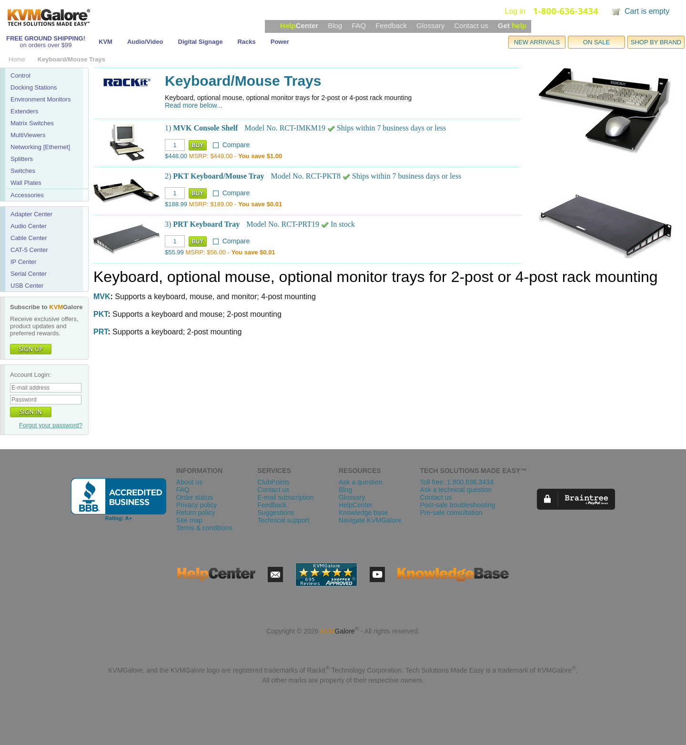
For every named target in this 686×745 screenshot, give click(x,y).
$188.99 (176, 204)
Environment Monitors (40, 99)
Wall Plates (25, 182)
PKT (100, 314)
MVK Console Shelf (205, 128)
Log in (514, 11)
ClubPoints (273, 482)
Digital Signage (200, 41)
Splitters (21, 158)
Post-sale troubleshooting (457, 505)
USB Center (26, 285)
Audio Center (28, 226)
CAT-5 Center (29, 249)
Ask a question (361, 482)
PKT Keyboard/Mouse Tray (218, 176)
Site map (189, 520)
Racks (246, 41)
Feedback (391, 25)
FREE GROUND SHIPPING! (45, 38)
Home (17, 59)
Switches (22, 170)
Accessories (27, 195)
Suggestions (275, 512)
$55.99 (174, 252)
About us (189, 482)
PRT (100, 332)
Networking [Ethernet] (40, 147)
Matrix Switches (32, 123)
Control (20, 75)
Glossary (430, 25)
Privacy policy (196, 505)
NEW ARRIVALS (537, 42)
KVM (105, 41)
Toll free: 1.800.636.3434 (457, 482)
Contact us (471, 25)
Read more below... (193, 105)
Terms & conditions (204, 528)
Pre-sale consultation (451, 512)
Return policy (195, 512)
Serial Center (28, 273)
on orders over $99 (45, 45)
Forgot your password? (50, 425)
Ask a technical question (456, 489)
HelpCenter (356, 505)
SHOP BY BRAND (656, 42)
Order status (194, 497)
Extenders (24, 111)
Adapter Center (31, 214)
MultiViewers (27, 135)
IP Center (23, 261)
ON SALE (596, 42)
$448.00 (176, 156)
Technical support (283, 520)
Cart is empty (647, 11)
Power (280, 41)
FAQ (359, 25)
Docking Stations (33, 87)
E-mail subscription (285, 497)
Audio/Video (145, 41)
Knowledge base (363, 512)
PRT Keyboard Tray (206, 224)
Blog (335, 25)
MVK (102, 296)
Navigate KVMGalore (370, 520)
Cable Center (28, 238)
